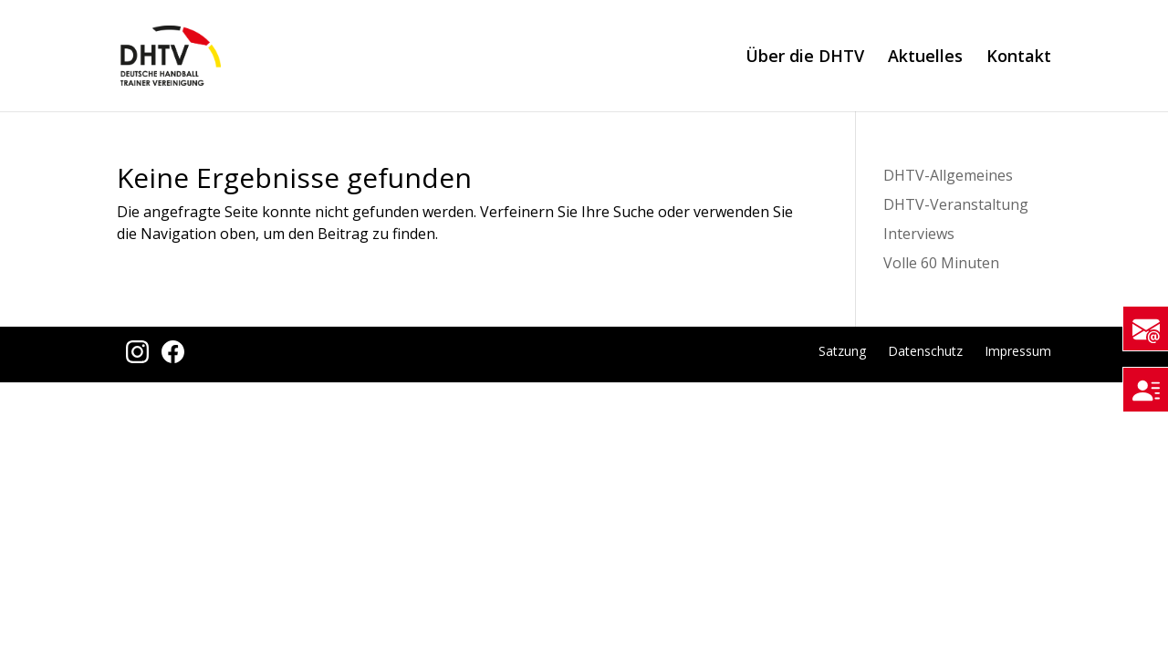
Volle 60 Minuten (941, 263)
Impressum (1018, 351)
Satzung (842, 351)
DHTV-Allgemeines (948, 175)
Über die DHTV (805, 58)
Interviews (918, 234)
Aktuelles (925, 58)
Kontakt (1018, 58)
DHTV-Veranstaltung (955, 204)
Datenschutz (925, 351)
